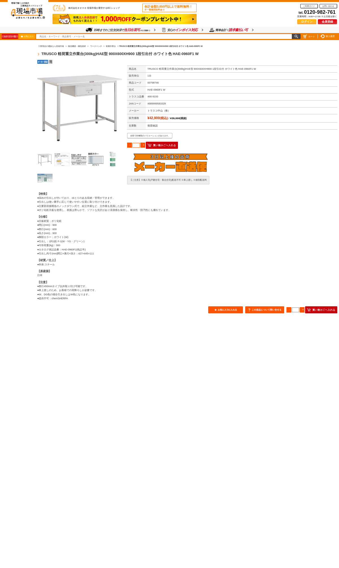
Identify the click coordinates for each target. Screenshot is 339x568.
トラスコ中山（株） (158, 110)
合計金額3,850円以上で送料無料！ (168, 8)
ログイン (306, 21)
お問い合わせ (328, 6)
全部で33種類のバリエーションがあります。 (150, 135)
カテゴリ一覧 (10, 36)
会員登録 (327, 21)
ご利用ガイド (309, 6)
